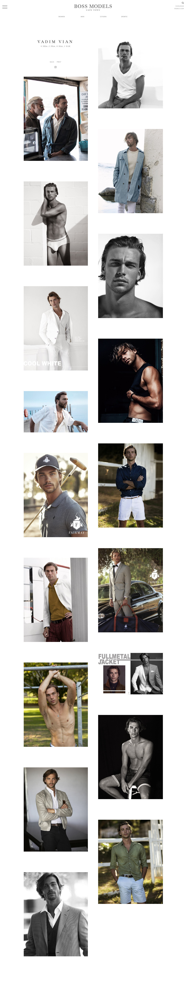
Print (59, 62)
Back (52, 62)
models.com (179, 8)
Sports (124, 17)
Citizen (103, 17)
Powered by (92, 996)
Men (82, 17)
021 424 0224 (117, 985)
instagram (179, 6)
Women (62, 17)
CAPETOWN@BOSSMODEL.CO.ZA (143, 985)
